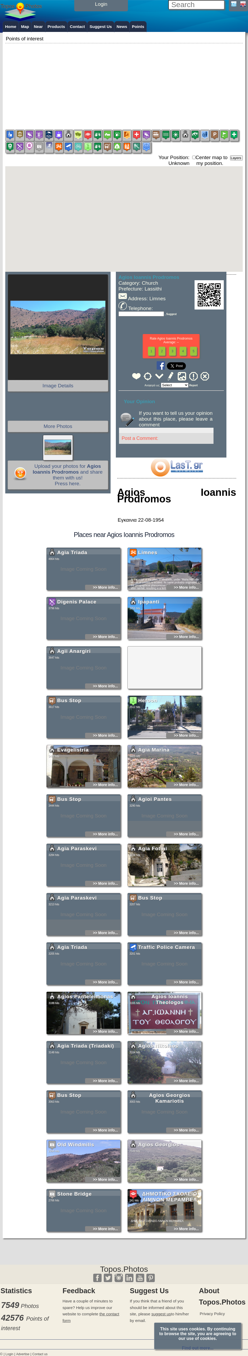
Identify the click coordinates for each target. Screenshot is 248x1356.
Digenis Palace (76, 650)
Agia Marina (154, 798)
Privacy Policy (212, 1313)
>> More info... (105, 636)
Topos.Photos (124, 1269)
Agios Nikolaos (158, 1094)
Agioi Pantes (155, 847)
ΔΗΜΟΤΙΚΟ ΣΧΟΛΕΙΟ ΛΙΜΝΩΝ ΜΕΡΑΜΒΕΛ (169, 1245)
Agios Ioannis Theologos (169, 1048)
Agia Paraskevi (77, 897)
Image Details (57, 385)
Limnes (147, 601)
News (122, 26)
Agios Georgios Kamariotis (169, 1146)
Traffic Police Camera (166, 995)
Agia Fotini (152, 897)
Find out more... (198, 1348)
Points (138, 26)
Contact (77, 26)
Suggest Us (101, 26)
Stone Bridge (74, 1242)
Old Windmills (75, 1193)
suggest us (161, 1314)
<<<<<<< (175, 385)
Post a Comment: (140, 438)
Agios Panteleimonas (85, 1045)
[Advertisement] (124, 81)
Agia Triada (72, 601)
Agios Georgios (159, 1193)
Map (25, 26)
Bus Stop (69, 749)
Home (10, 26)
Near (38, 26)
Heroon (147, 749)
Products (56, 26)
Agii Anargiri (74, 699)
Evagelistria (73, 798)
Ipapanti (149, 650)
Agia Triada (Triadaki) (85, 1094)
